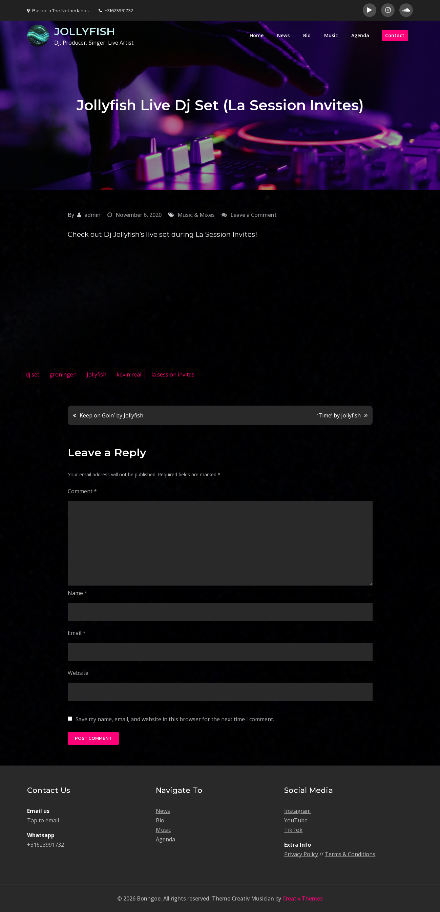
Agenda (360, 35)
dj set (32, 374)
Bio (307, 35)
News (283, 35)
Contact (394, 35)
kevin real (129, 374)
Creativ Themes (302, 898)
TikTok (293, 830)
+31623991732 (116, 10)
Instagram (297, 811)
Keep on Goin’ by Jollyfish (111, 415)
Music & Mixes (196, 215)
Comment (82, 491)
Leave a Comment (253, 215)
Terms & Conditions (350, 854)
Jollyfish (96, 374)
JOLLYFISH (84, 31)
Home (257, 35)
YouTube (296, 820)
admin (92, 215)
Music (331, 35)
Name (77, 593)
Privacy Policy (301, 854)
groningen (63, 374)
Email (77, 633)
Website (78, 673)
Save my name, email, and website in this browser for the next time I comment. (175, 719)
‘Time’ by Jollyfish (339, 415)
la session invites (172, 374)
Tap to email (43, 820)
